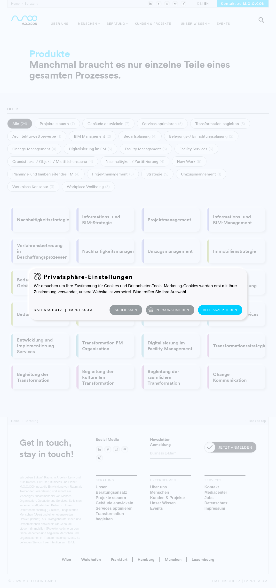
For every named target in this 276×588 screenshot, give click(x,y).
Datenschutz (48, 310)
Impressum (81, 310)
